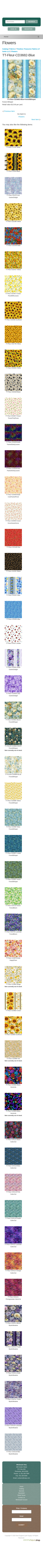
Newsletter (21, 1493)
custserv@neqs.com (23, 1478)
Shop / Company (21, 1508)
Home (6, 37)
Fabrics (12, 49)
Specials (21, 1491)
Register (28, 29)
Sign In (14, 29)
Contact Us (21, 1497)
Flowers (14, 51)
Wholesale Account (21, 1500)
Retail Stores (21, 1495)
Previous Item (9, 111)
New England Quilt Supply (21, 11)
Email (21, 1516)
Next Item (35, 119)
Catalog (5, 49)
